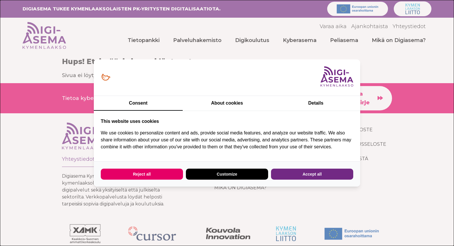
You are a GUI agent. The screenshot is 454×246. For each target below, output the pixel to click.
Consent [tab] (138, 103)
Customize (227, 174)
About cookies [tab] (227, 103)
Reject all (142, 174)
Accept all (312, 174)
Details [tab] (315, 103)
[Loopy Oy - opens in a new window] (106, 77)
